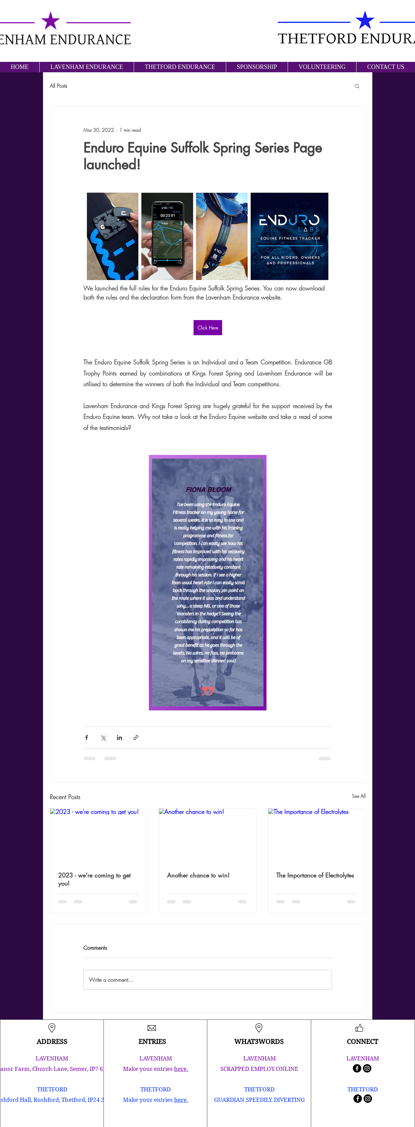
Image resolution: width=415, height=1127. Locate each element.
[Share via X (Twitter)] (103, 737)
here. (181, 1068)
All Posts (58, 85)
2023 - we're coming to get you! (94, 879)
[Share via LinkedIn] (119, 737)
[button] (357, 85)
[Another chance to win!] (207, 836)
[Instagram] (367, 1068)
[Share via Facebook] (86, 737)
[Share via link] (136, 737)
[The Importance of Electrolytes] (316, 836)
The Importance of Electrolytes (315, 875)
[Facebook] (357, 1068)
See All (359, 796)
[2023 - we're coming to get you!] (98, 836)
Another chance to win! (198, 875)
